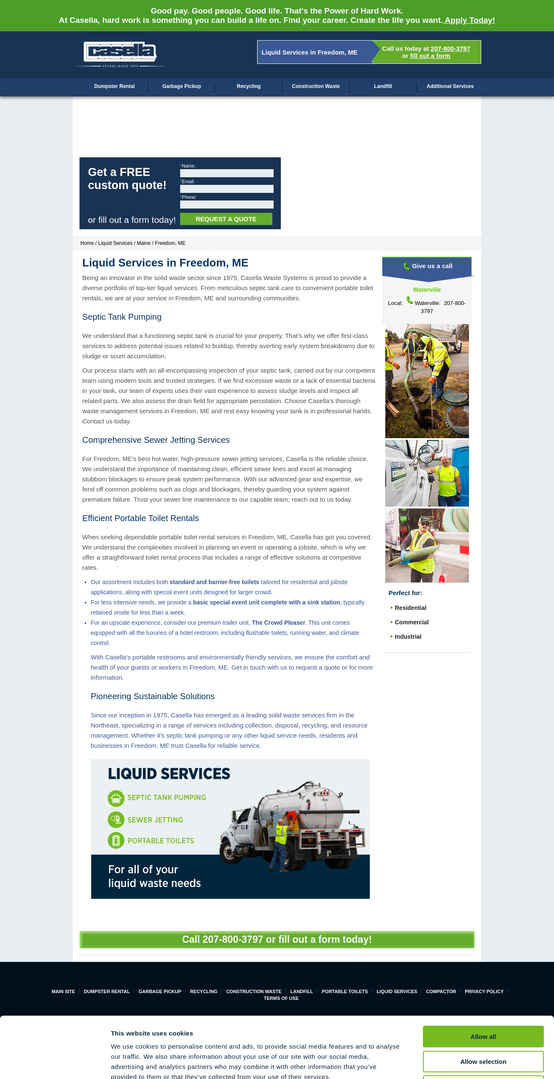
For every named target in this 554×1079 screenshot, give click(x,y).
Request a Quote (226, 218)
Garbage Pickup (181, 86)
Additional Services (450, 86)
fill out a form (430, 55)
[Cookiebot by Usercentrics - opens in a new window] (55, 1062)
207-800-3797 (450, 48)
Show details (443, 1062)
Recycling (249, 86)
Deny (483, 1025)
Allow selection (483, 1000)
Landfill (383, 86)
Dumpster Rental (114, 86)
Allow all (483, 975)
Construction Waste (316, 86)
